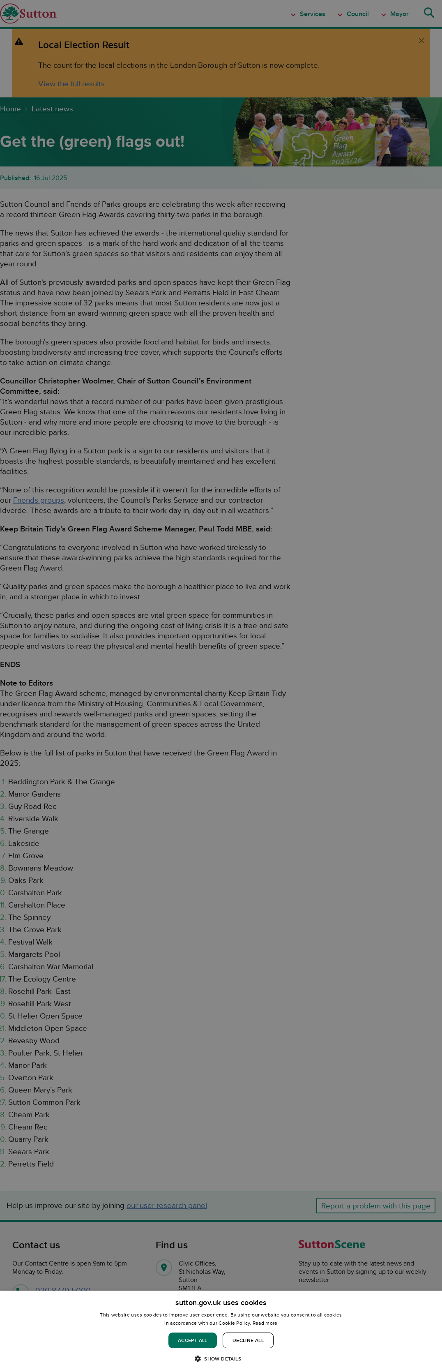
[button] (221, 1358)
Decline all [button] (248, 1340)
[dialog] (221, 1331)
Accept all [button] (192, 1340)
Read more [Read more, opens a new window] (265, 1322)
